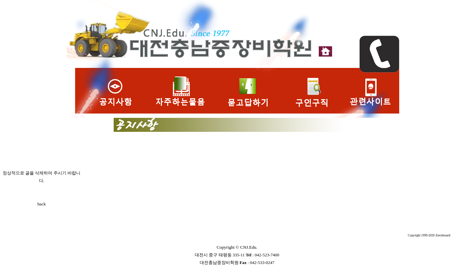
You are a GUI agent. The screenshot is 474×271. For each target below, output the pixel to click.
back (41, 203)
